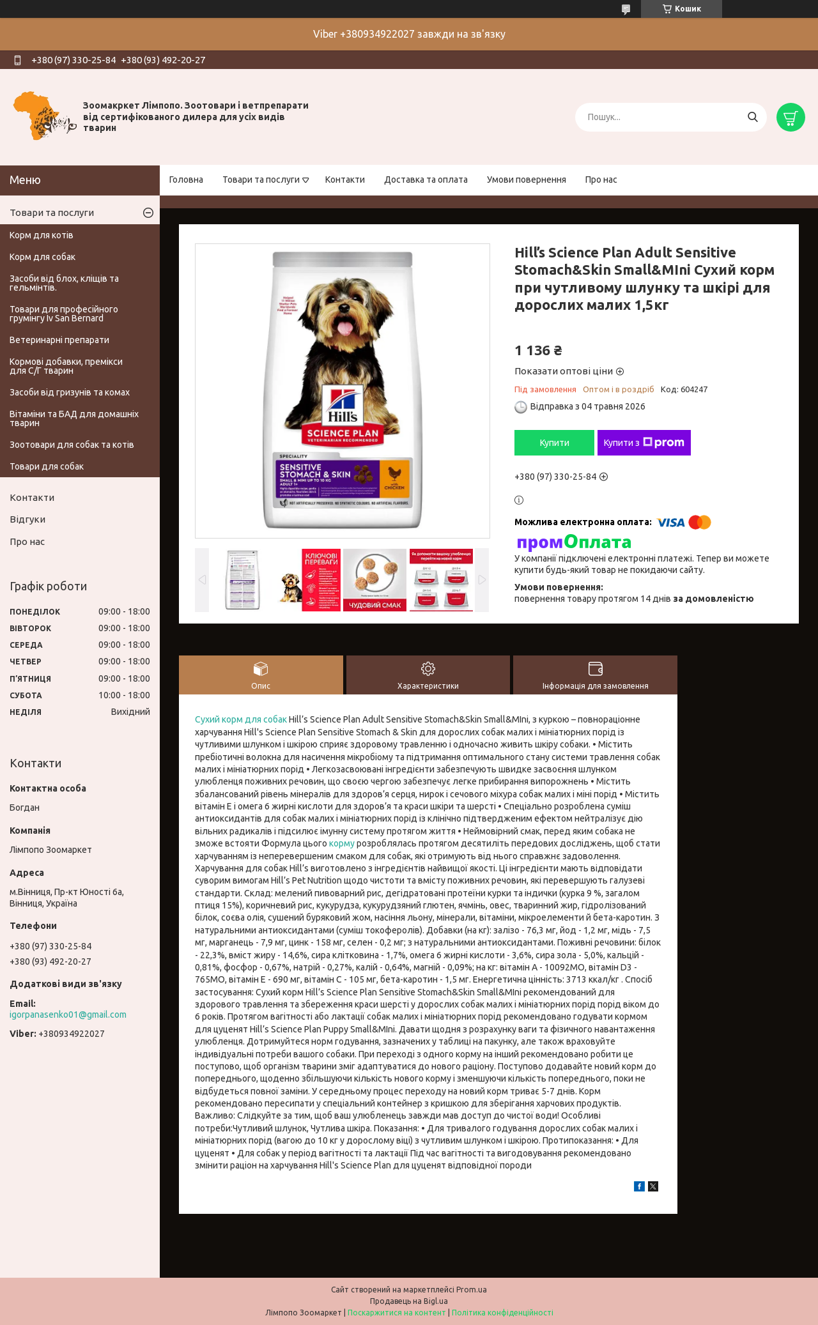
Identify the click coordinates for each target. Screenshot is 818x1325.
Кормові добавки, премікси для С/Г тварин (66, 366)
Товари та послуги (261, 179)
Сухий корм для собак (241, 719)
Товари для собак (47, 466)
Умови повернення (526, 179)
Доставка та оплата (426, 179)
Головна (186, 179)
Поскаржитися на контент (397, 1312)
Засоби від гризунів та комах (70, 392)
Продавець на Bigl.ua (409, 1301)
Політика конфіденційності (502, 1312)
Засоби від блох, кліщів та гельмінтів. (64, 283)
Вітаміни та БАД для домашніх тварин (74, 418)
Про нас (601, 179)
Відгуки (27, 519)
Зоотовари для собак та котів (72, 445)
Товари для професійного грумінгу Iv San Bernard (64, 313)
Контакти (345, 179)
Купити (554, 443)
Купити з (644, 442)
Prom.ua (471, 1289)
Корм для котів (41, 235)
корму (342, 843)
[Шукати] (752, 117)
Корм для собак (42, 257)
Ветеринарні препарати (59, 340)
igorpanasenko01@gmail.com (68, 1014)
